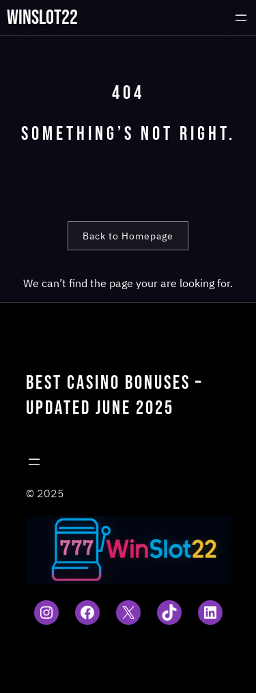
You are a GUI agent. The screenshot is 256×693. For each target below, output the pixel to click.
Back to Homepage (128, 236)
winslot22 (42, 17)
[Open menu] (241, 18)
